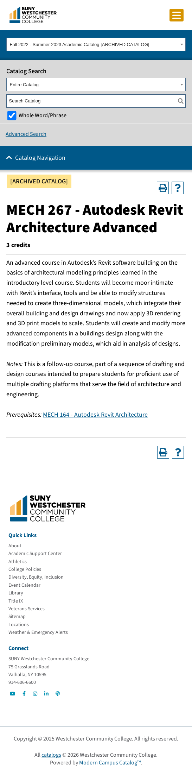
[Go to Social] (12, 694)
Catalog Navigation (40, 157)
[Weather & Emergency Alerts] (38, 632)
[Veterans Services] (26, 608)
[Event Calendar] (24, 585)
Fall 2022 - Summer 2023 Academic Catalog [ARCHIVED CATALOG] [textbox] (79, 44)
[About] (14, 545)
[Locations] (18, 624)
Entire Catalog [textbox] (24, 84)
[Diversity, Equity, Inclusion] (36, 577)
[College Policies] (24, 569)
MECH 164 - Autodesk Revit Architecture (95, 414)
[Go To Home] (33, 14)
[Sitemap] (17, 616)
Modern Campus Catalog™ (110, 763)
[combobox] (96, 44)
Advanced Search (26, 134)
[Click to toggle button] (176, 15)
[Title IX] (15, 601)
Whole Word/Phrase (42, 115)
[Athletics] (17, 561)
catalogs (51, 755)
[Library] (15, 593)
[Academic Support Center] (35, 553)
